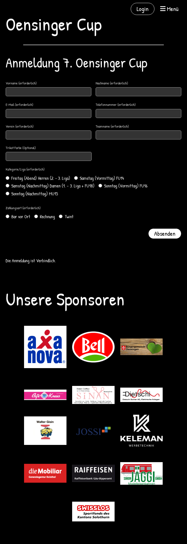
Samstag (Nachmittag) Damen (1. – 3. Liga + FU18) (50, 186)
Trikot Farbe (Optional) (21, 147)
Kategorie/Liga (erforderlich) (25, 169)
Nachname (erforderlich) (112, 83)
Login (143, 9)
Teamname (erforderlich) (112, 126)
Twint (66, 216)
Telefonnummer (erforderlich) (116, 104)
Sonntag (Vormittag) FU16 (122, 186)
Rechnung (44, 216)
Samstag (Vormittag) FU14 (99, 178)
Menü (169, 9)
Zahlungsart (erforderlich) (23, 207)
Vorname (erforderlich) (21, 83)
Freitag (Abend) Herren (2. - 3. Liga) (38, 178)
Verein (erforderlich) (20, 126)
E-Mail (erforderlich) (19, 104)
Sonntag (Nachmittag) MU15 (32, 194)
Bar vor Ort (18, 216)
